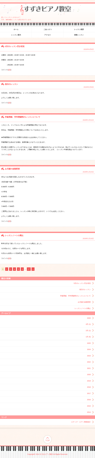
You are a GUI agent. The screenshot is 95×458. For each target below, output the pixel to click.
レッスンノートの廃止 (14, 235)
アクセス (47, 35)
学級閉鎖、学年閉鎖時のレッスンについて (22, 117)
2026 (89, 318)
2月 (88, 330)
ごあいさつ (48, 29)
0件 (9, 70)
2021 (89, 368)
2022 (89, 362)
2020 (89, 374)
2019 (89, 381)
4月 (88, 324)
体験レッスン (79, 35)
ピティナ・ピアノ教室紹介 (81, 422)
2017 (89, 393)
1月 (88, 337)
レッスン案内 (16, 35)
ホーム (16, 29)
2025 (89, 343)
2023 (89, 356)
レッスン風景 (79, 29)
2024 (89, 349)
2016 (89, 400)
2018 (89, 387)
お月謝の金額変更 (12, 169)
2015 (89, 406)
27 (29, 269)
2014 (89, 412)
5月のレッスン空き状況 (14, 46)
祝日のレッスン (11, 84)
